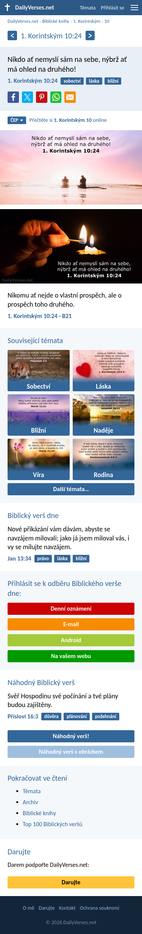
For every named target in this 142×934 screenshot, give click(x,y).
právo (43, 558)
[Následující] (90, 35)
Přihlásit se (112, 8)
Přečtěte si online (68, 120)
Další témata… (71, 489)
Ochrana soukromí (99, 908)
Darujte (19, 851)
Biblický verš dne (33, 515)
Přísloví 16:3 (23, 716)
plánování (77, 716)
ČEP (17, 120)
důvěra (51, 716)
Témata (88, 8)
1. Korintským (86, 21)
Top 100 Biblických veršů (53, 824)
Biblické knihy (55, 21)
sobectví (72, 81)
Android (71, 640)
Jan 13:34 (19, 558)
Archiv (30, 802)
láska (94, 81)
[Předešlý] (12, 35)
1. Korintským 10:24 (33, 80)
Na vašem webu (71, 656)
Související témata (35, 340)
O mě (28, 908)
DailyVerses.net (23, 21)
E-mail (71, 624)
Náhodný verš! (71, 736)
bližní (113, 81)
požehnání (105, 716)
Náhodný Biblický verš (41, 682)
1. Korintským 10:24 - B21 (40, 316)
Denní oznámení (71, 608)
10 (106, 21)
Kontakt (67, 908)
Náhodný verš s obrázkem (71, 751)
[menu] (134, 10)
